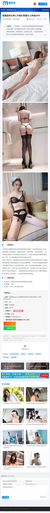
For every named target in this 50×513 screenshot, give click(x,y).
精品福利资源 (14, 354)
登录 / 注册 (43, 4)
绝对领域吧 (7, 19)
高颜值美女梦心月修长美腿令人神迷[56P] (21, 15)
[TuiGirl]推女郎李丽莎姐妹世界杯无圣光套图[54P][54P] (13, 446)
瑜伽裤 (23, 354)
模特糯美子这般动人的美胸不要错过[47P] (36, 445)
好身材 (9, 268)
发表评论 (5, 499)
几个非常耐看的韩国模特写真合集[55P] (12, 424)
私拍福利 (22, 263)
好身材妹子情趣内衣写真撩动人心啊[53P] (36, 467)
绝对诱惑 (5, 357)
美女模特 (28, 260)
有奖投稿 (46, 10)
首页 (4, 10)
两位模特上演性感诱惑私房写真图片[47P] (36, 424)
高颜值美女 (39, 249)
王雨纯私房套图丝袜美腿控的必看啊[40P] (36, 403)
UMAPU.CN (16, 510)
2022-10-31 (31, 19)
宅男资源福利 (23, 257)
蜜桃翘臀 (13, 357)
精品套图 (13, 273)
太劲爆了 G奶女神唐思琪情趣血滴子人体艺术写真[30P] (13, 468)
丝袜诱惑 (30, 354)
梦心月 (45, 249)
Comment (11, 476)
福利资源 (9, 10)
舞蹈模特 (38, 354)
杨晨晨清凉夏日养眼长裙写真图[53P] (12, 403)
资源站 (15, 249)
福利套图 (28, 249)
